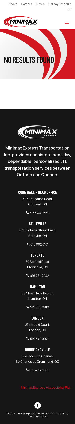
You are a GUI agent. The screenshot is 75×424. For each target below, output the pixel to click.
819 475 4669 (39, 370)
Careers (26, 4)
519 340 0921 (39, 339)
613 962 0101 (39, 244)
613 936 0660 (39, 213)
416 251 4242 (39, 275)
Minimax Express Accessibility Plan (46, 387)
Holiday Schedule (59, 4)
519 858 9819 (39, 307)
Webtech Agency (37, 416)
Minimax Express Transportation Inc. (35, 413)
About (13, 4)
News (40, 4)
